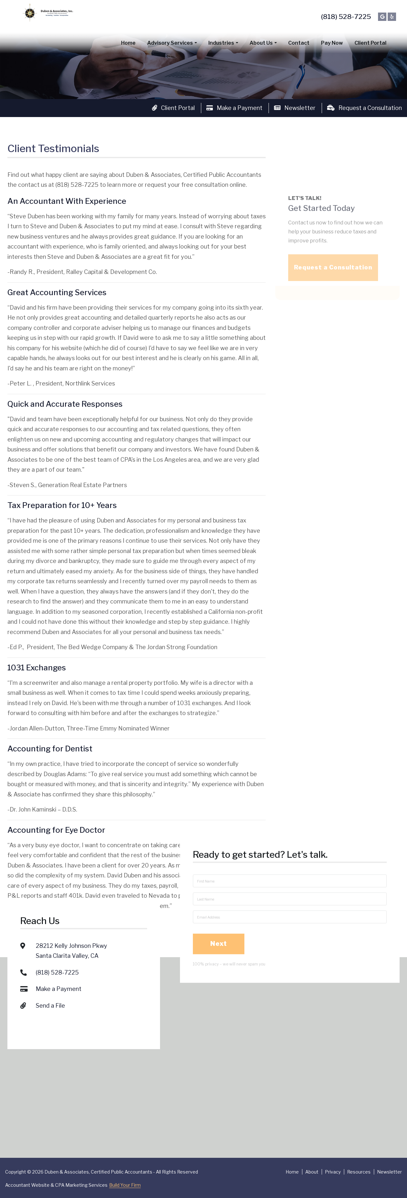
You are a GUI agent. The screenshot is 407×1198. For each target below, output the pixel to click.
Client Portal (370, 43)
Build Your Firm (125, 1185)
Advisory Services (170, 43)
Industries (221, 43)
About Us (261, 43)
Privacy (333, 1172)
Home (128, 43)
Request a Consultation (364, 107)
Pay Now (332, 43)
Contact (298, 43)
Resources (359, 1172)
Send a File (50, 953)
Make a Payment (234, 107)
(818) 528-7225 (346, 17)
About (311, 1172)
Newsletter (295, 107)
